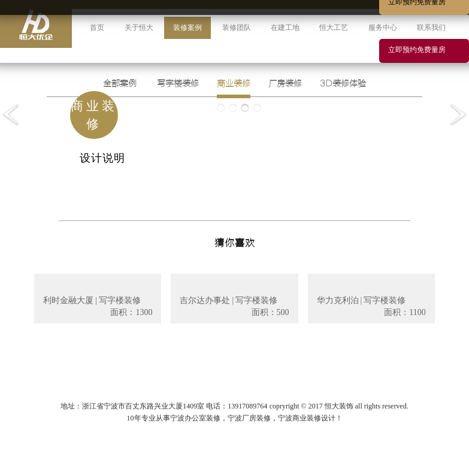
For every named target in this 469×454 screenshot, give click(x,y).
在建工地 (285, 27)
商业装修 (233, 83)
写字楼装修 (178, 83)
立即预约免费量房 (417, 50)
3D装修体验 (343, 83)
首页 (97, 27)
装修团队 (236, 27)
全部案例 (120, 83)
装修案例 (187, 27)
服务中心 (382, 27)
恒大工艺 (333, 27)
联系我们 (431, 27)
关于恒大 (139, 27)
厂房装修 (285, 83)
